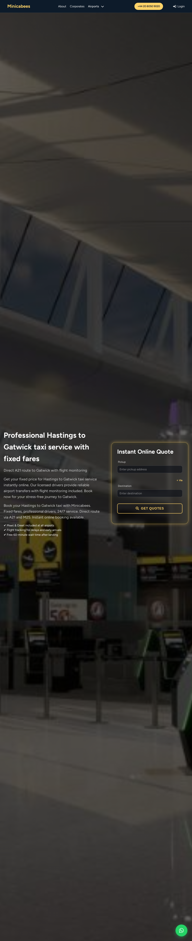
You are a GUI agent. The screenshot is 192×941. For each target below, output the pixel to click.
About (62, 6)
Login (179, 6)
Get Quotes (150, 508)
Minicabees (18, 6)
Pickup (122, 462)
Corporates (77, 6)
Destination (124, 486)
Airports (96, 6)
